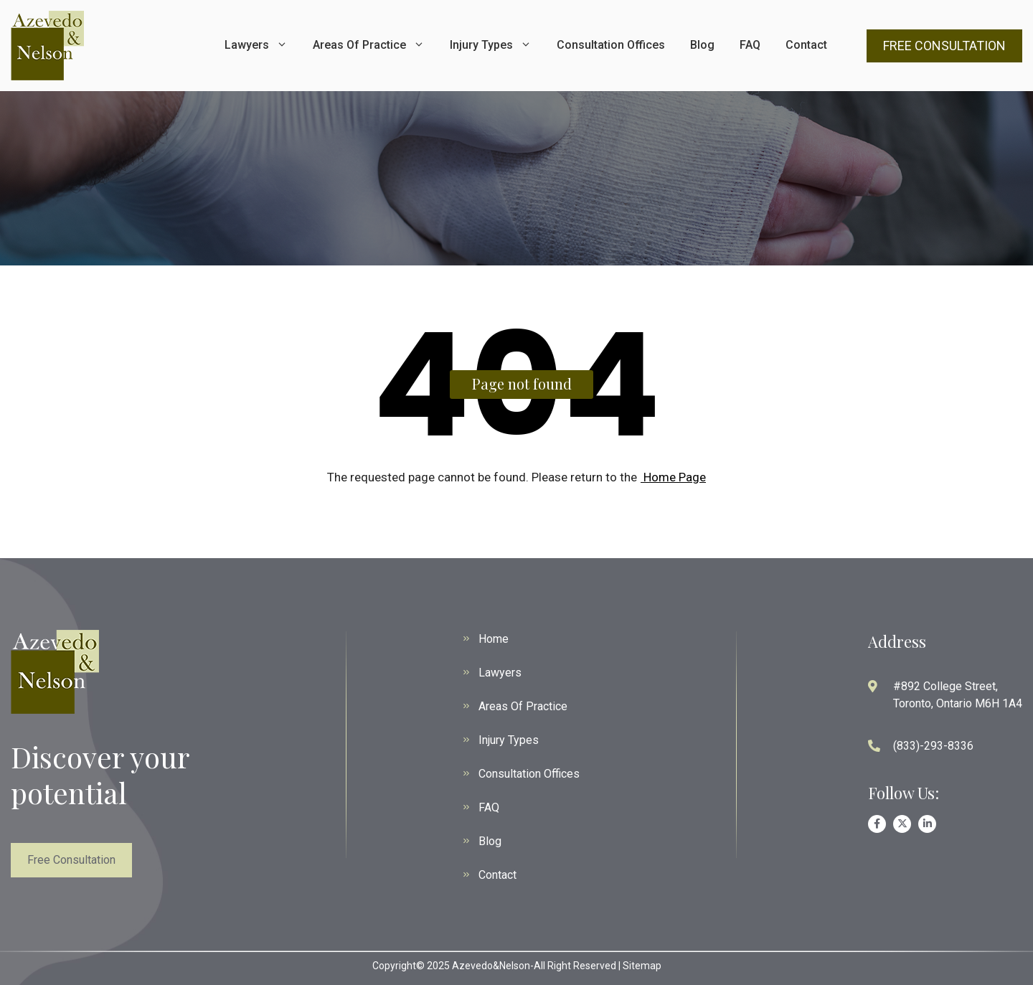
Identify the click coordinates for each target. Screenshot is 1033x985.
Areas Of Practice (369, 45)
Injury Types (491, 45)
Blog (702, 45)
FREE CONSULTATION (944, 45)
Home (493, 639)
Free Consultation (71, 860)
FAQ (750, 45)
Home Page (673, 477)
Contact (806, 45)
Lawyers (256, 45)
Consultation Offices (611, 45)
